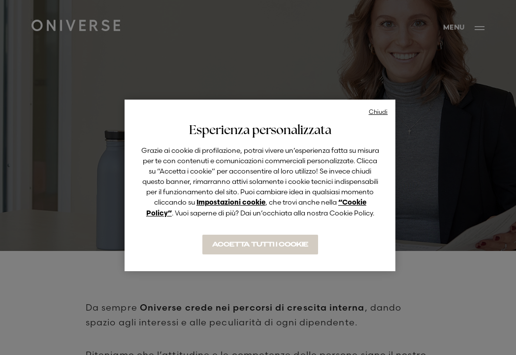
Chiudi (378, 111)
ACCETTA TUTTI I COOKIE (260, 244)
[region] (260, 185)
